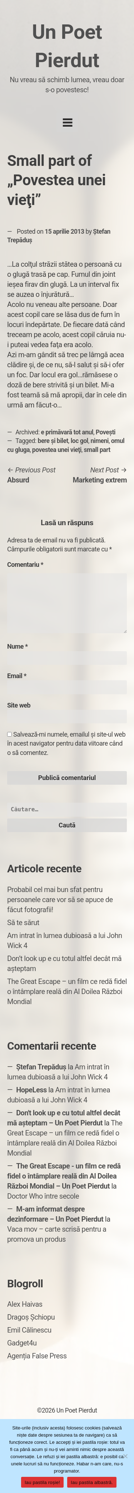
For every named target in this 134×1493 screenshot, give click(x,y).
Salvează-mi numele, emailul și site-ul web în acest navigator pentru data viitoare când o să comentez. (66, 743)
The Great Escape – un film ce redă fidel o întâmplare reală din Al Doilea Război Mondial (67, 991)
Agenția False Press (37, 1356)
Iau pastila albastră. (92, 1482)
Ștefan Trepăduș (41, 1067)
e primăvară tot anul (67, 432)
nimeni (99, 440)
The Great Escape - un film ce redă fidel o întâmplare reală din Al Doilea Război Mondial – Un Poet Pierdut (64, 1176)
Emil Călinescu (29, 1330)
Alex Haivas (25, 1304)
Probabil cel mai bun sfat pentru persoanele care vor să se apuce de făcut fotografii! (60, 899)
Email (16, 676)
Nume (17, 646)
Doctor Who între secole (43, 1196)
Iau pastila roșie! (42, 1482)
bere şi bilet (53, 440)
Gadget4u (21, 1343)
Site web (18, 705)
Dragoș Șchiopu (31, 1317)
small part (97, 449)
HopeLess (31, 1090)
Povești (105, 432)
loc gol (79, 440)
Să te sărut (23, 922)
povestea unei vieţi (56, 449)
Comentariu (25, 564)
